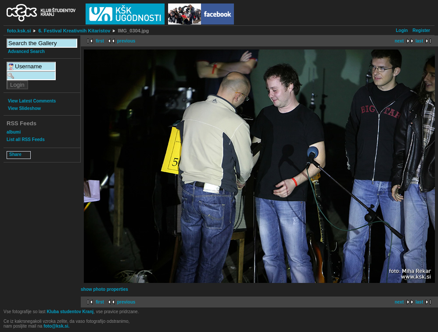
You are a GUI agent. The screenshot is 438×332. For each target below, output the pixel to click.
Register (421, 30)
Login (402, 30)
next (399, 41)
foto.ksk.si (19, 30)
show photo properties (104, 289)
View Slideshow (24, 108)
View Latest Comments (32, 101)
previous (126, 41)
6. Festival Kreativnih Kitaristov (74, 30)
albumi (14, 132)
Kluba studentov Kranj (70, 311)
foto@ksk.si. (56, 326)
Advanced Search (26, 51)
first (100, 41)
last (419, 41)
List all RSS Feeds (26, 139)
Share (15, 154)
